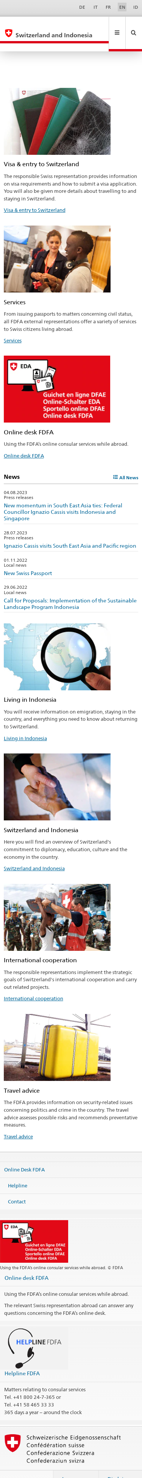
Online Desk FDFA (24, 1153)
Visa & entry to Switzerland (35, 194)
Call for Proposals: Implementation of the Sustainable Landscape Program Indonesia (70, 587)
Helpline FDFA (22, 1357)
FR (108, 7)
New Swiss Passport (28, 556)
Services (13, 324)
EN (122, 7)
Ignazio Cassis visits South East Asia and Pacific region (70, 529)
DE (82, 7)
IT (96, 7)
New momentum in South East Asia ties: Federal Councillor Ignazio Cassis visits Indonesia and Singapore (63, 495)
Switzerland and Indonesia (34, 852)
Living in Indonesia (25, 722)
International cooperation (33, 982)
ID (135, 7)
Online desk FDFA (24, 439)
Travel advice (18, 1120)
